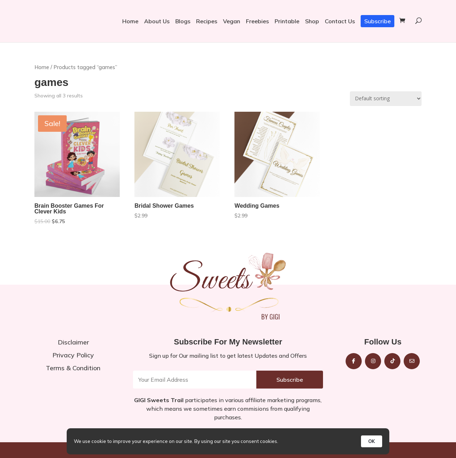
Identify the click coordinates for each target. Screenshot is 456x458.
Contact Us (340, 21)
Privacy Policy (73, 355)
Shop (312, 21)
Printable (287, 21)
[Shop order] (386, 98)
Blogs (182, 21)
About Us (157, 21)
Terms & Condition (73, 368)
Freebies (257, 21)
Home (130, 21)
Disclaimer (73, 342)
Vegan (231, 21)
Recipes (206, 21)
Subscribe (377, 21)
